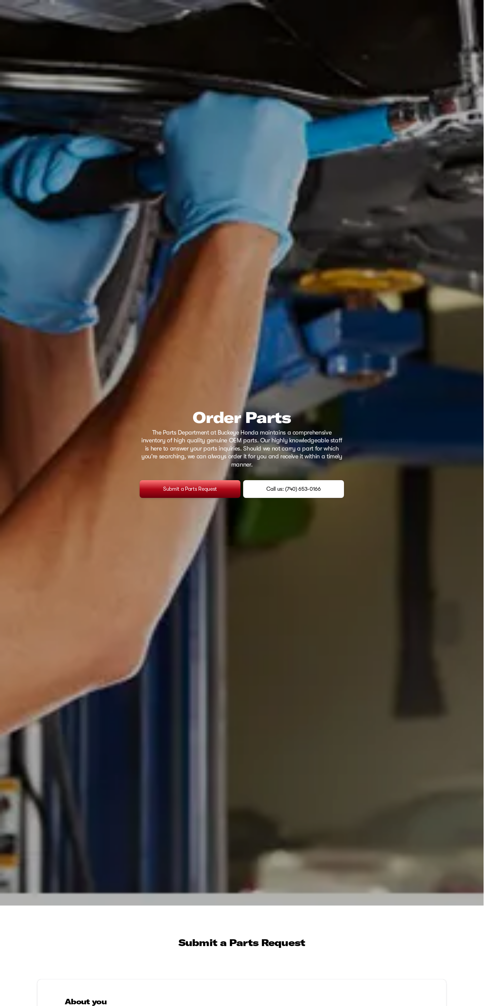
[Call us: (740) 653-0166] (293, 523)
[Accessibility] (18, 5)
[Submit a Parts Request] (190, 523)
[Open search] (467, 22)
